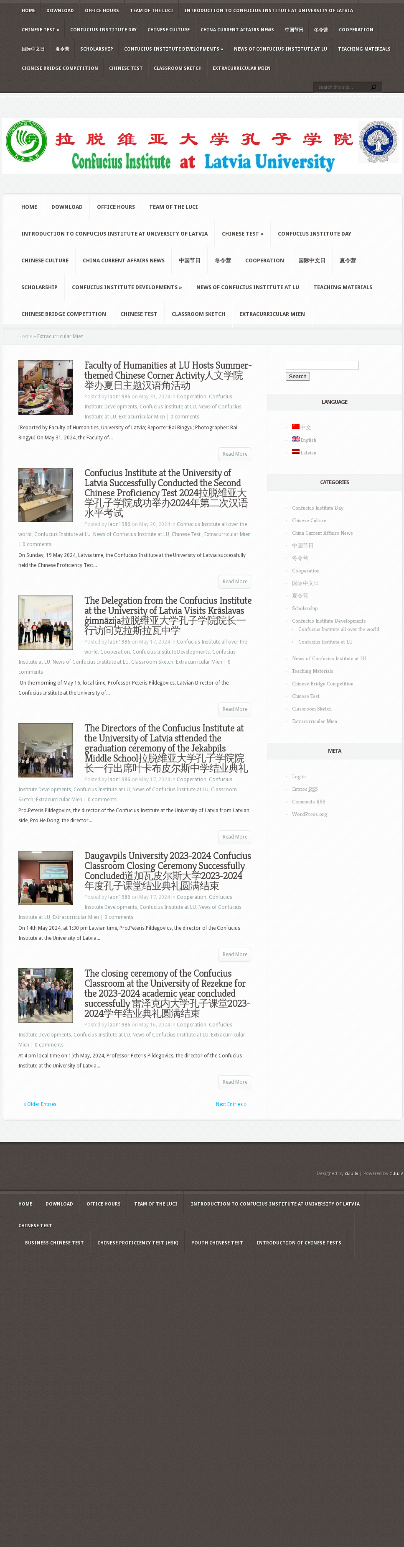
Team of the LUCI (151, 10)
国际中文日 (33, 49)
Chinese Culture (168, 30)
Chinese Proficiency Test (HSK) (137, 1243)
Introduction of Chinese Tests (299, 1243)
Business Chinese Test (54, 1243)
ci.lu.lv (351, 1173)
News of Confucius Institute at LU (280, 49)
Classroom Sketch (178, 68)
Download (60, 10)
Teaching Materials (364, 49)
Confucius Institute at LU (168, 407)
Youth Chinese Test (217, 1243)
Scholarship (96, 49)
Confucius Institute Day (103, 30)
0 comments (184, 417)
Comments (308, 801)
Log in (299, 776)
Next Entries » (231, 1104)
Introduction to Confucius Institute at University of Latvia (268, 10)
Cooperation (356, 30)
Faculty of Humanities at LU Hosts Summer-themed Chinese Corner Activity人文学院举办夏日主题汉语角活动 (168, 375)
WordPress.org (309, 814)
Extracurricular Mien (242, 68)
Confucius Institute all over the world (338, 629)
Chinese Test (40, 30)
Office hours (102, 10)
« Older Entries (39, 1104)
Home (29, 10)
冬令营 (321, 30)
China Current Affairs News (237, 30)
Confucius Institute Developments (173, 49)
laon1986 (119, 397)
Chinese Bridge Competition (60, 68)
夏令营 (62, 49)
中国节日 (294, 30)
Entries (305, 789)
